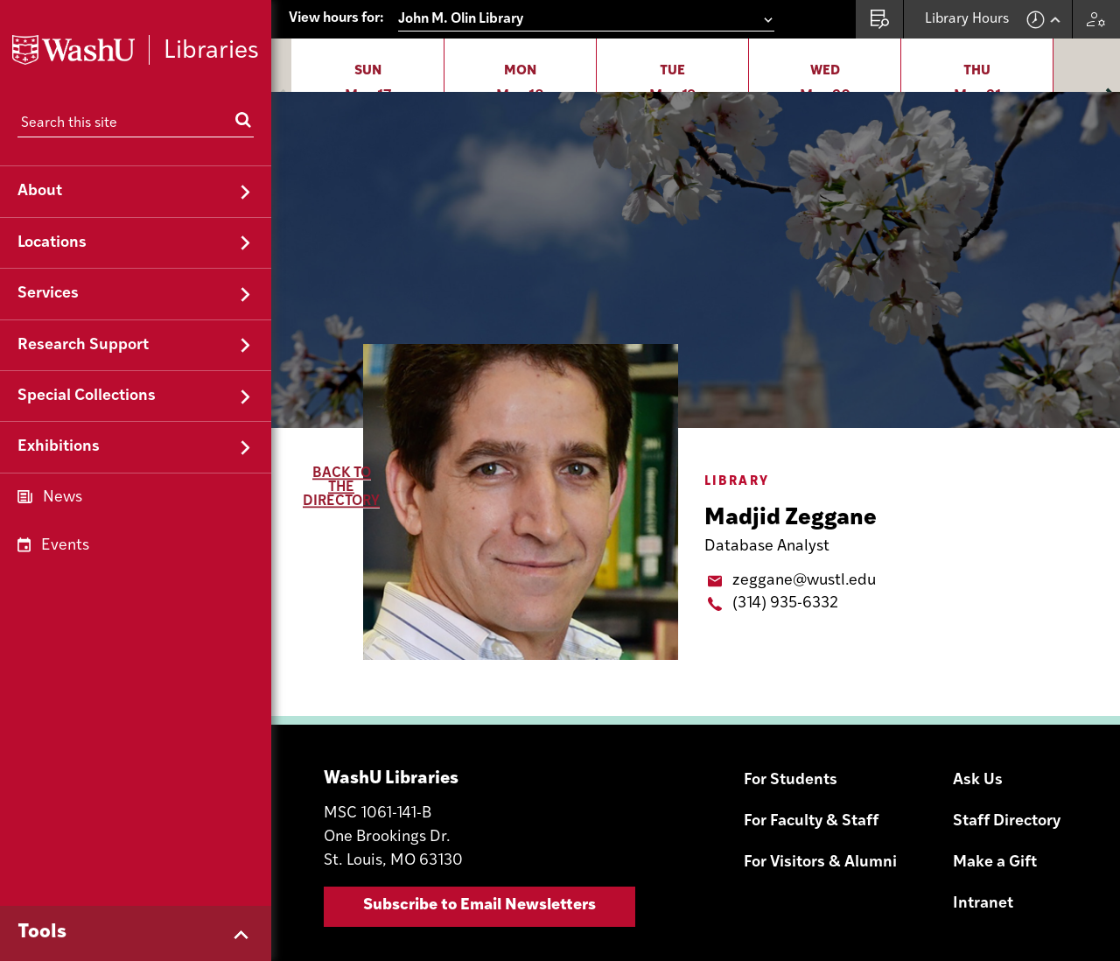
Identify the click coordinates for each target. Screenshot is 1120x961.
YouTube (1055, 903)
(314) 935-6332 (785, 510)
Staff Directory (1006, 728)
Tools (42, 932)
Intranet (983, 811)
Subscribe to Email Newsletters (479, 812)
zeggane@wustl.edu (804, 488)
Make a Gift (995, 769)
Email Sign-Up (918, 903)
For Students (790, 687)
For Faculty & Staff (811, 728)
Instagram (964, 903)
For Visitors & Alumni (820, 769)
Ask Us (978, 687)
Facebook (1010, 903)
